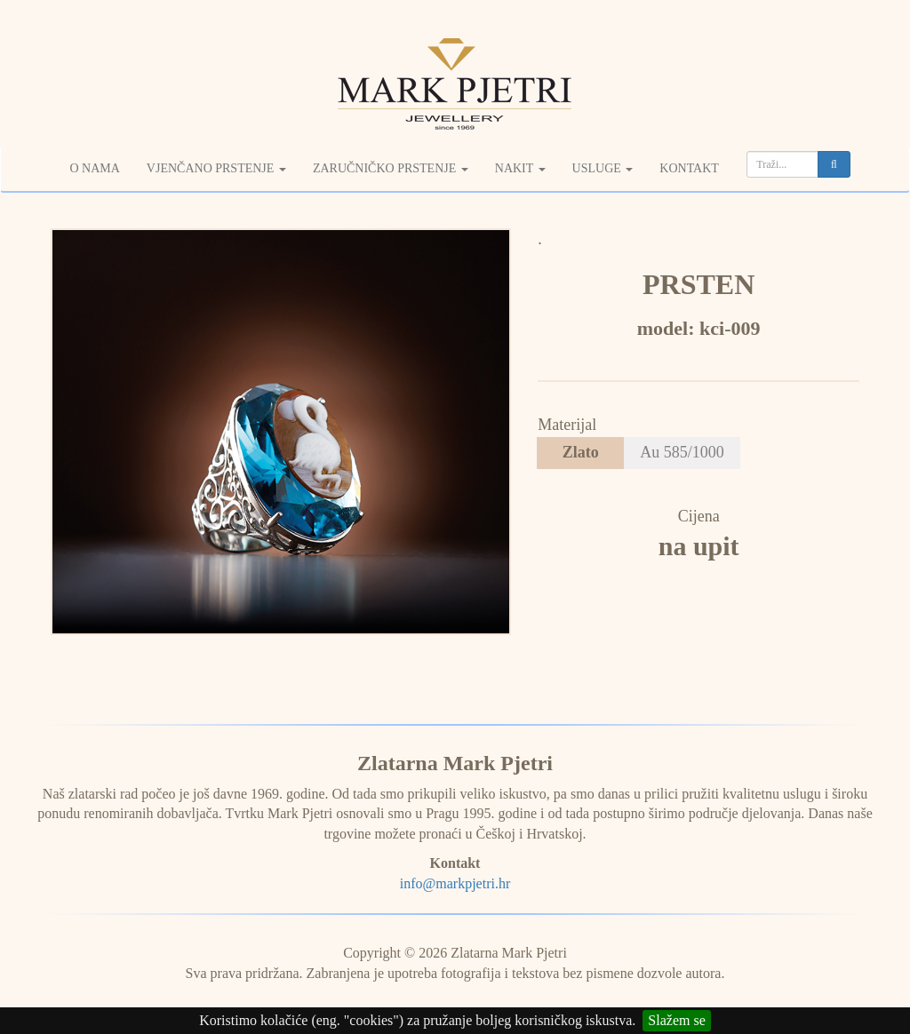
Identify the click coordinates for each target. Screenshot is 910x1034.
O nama (94, 168)
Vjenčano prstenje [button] (216, 168)
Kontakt (689, 168)
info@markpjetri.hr (455, 883)
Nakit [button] (520, 168)
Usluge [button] (603, 168)
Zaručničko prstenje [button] (390, 168)
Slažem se (676, 1020)
